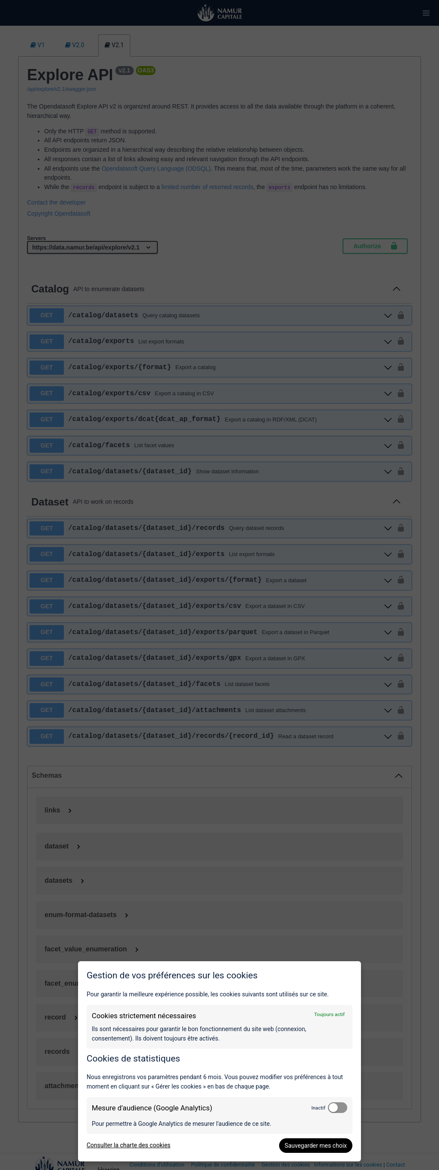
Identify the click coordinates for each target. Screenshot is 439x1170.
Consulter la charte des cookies (129, 1145)
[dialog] (219, 1061)
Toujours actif (329, 1014)
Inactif (318, 1108)
